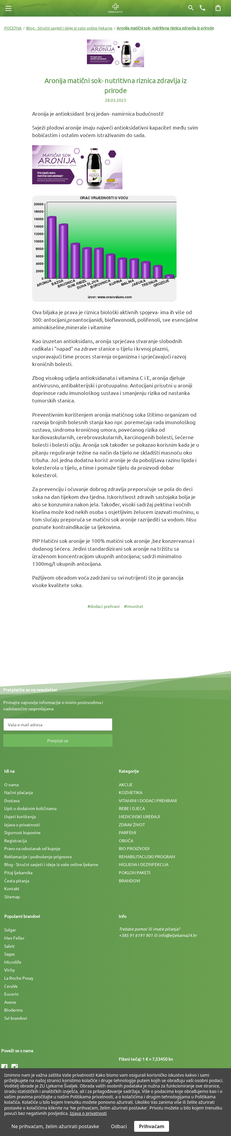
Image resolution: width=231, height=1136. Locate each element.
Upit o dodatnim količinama (30, 808)
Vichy (9, 969)
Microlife (12, 962)
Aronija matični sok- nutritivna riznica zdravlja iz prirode (115, 85)
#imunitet (133, 606)
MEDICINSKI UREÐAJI (139, 816)
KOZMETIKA (130, 792)
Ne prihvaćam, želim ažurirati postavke (55, 1126)
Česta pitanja (16, 880)
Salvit (9, 946)
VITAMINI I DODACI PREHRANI (148, 800)
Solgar (10, 929)
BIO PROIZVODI (134, 848)
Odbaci (119, 1126)
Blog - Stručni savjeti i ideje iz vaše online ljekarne (51, 864)
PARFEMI (127, 832)
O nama (11, 784)
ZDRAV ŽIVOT (132, 824)
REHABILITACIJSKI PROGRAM (147, 856)
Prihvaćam (151, 1126)
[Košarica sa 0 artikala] (218, 8)
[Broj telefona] (202, 8)
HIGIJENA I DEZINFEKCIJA (143, 864)
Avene (10, 1002)
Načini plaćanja (18, 792)
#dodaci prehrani (104, 606)
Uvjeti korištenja (20, 816)
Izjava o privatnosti (22, 824)
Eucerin (11, 994)
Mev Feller (14, 937)
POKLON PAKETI (134, 872)
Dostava (12, 800)
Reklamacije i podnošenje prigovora (38, 856)
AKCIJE (126, 784)
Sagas (9, 953)
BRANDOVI (129, 880)
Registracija (15, 840)
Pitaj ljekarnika (18, 872)
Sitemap (12, 896)
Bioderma (13, 1009)
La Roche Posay (18, 978)
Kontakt (12, 888)
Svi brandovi (15, 1018)
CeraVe (11, 986)
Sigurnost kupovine (22, 832)
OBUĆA (126, 840)
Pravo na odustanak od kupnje (32, 848)
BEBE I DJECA (132, 808)
